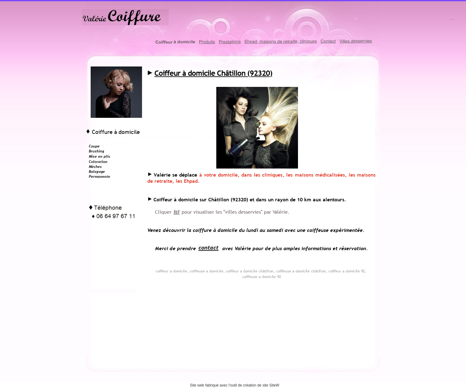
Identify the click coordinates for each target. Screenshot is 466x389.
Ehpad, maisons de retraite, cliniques (280, 41)
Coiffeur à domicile (175, 42)
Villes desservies (355, 41)
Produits (207, 41)
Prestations (230, 41)
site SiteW (270, 385)
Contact (328, 41)
